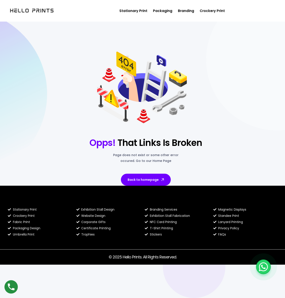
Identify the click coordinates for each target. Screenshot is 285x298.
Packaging (162, 10)
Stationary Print (133, 10)
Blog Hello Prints (24, 200)
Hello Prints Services (165, 200)
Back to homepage (146, 179)
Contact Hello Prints (233, 200)
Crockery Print (212, 10)
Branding (186, 10)
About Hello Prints (94, 200)
